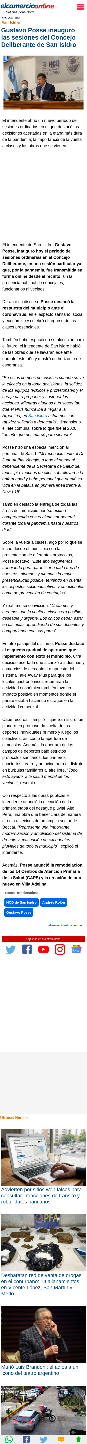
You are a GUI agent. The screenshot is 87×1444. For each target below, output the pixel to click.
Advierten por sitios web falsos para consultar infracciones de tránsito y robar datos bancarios (41, 1196)
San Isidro (11, 22)
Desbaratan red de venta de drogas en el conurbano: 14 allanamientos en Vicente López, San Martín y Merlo (41, 1284)
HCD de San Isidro (21, 902)
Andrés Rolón (53, 902)
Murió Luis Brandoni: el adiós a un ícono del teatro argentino (39, 1370)
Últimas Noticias (14, 1117)
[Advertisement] (43, 195)
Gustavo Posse (18, 912)
